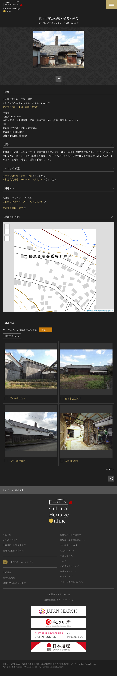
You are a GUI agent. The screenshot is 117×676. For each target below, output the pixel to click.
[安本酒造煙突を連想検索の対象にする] (61, 460)
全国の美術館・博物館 (13, 550)
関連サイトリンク (68, 571)
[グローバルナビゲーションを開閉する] (111, 4)
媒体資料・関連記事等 (70, 534)
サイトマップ (66, 576)
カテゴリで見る (10, 540)
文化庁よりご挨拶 (68, 545)
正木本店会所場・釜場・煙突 (17, 175)
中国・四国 (24, 106)
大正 (14, 106)
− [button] (7, 231)
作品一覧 (7, 534)
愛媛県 (35, 106)
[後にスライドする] (110, 469)
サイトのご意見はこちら (71, 581)
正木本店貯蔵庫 (17, 460)
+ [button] (7, 226)
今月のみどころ (67, 550)
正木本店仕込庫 (17, 398)
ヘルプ (63, 560)
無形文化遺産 (9, 577)
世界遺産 (7, 572)
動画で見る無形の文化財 (14, 582)
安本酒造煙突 (71, 460)
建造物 (6, 106)
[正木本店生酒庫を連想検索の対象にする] (61, 398)
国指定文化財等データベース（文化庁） (23, 179)
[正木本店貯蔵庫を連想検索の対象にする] (6, 460)
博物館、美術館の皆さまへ (72, 540)
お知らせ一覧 (66, 555)
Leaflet (90, 311)
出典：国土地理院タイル (103, 311)
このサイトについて (69, 566)
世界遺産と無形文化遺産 (14, 545)
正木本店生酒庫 (73, 398)
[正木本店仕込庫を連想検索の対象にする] (6, 398)
